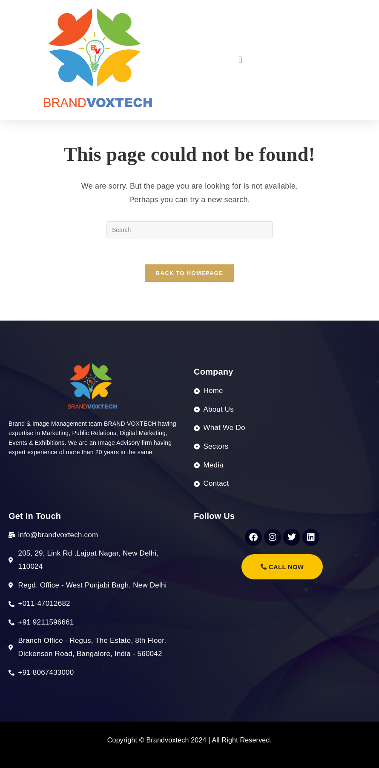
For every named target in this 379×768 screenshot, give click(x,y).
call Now (282, 566)
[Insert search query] (189, 229)
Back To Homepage (189, 273)
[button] (240, 60)
